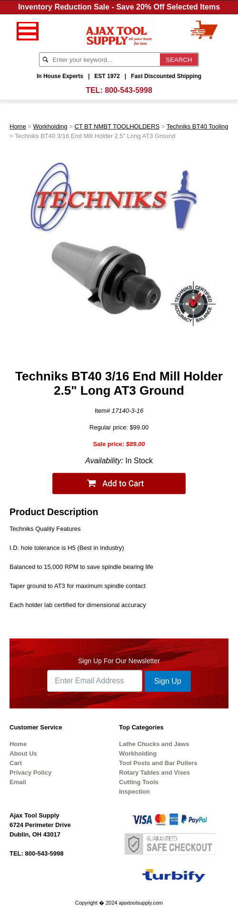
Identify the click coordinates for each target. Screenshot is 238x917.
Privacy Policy (30, 772)
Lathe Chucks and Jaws (154, 744)
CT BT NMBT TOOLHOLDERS (116, 126)
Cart (16, 763)
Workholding (50, 126)
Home (18, 126)
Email (18, 782)
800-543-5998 (128, 90)
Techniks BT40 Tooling (197, 126)
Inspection (134, 791)
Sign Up (167, 681)
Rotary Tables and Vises (154, 772)
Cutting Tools (139, 782)
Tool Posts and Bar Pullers (158, 763)
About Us (23, 753)
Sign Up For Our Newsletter (119, 661)
